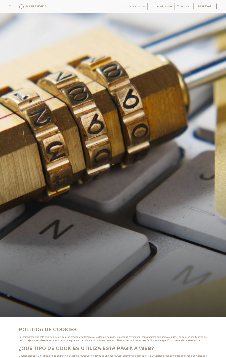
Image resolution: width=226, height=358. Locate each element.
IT (130, 6)
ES (134, 6)
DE (126, 6)
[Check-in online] (151, 6)
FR (139, 6)
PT (144, 6)
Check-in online (163, 6)
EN (121, 6)
